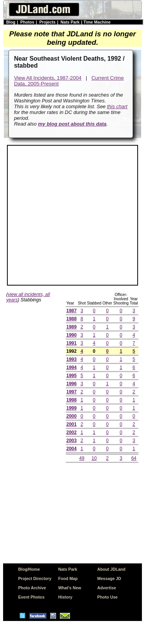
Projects (47, 22)
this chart (117, 106)
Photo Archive (32, 587)
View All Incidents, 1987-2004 (48, 78)
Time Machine (97, 22)
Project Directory (34, 578)
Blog (10, 22)
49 (81, 458)
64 (133, 458)
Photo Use (107, 597)
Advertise (106, 587)
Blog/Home (29, 569)
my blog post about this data (72, 124)
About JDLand (111, 569)
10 (94, 458)
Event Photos (31, 597)
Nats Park (70, 22)
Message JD (109, 578)
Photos (27, 22)
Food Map (68, 578)
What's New (69, 587)
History (65, 597)
